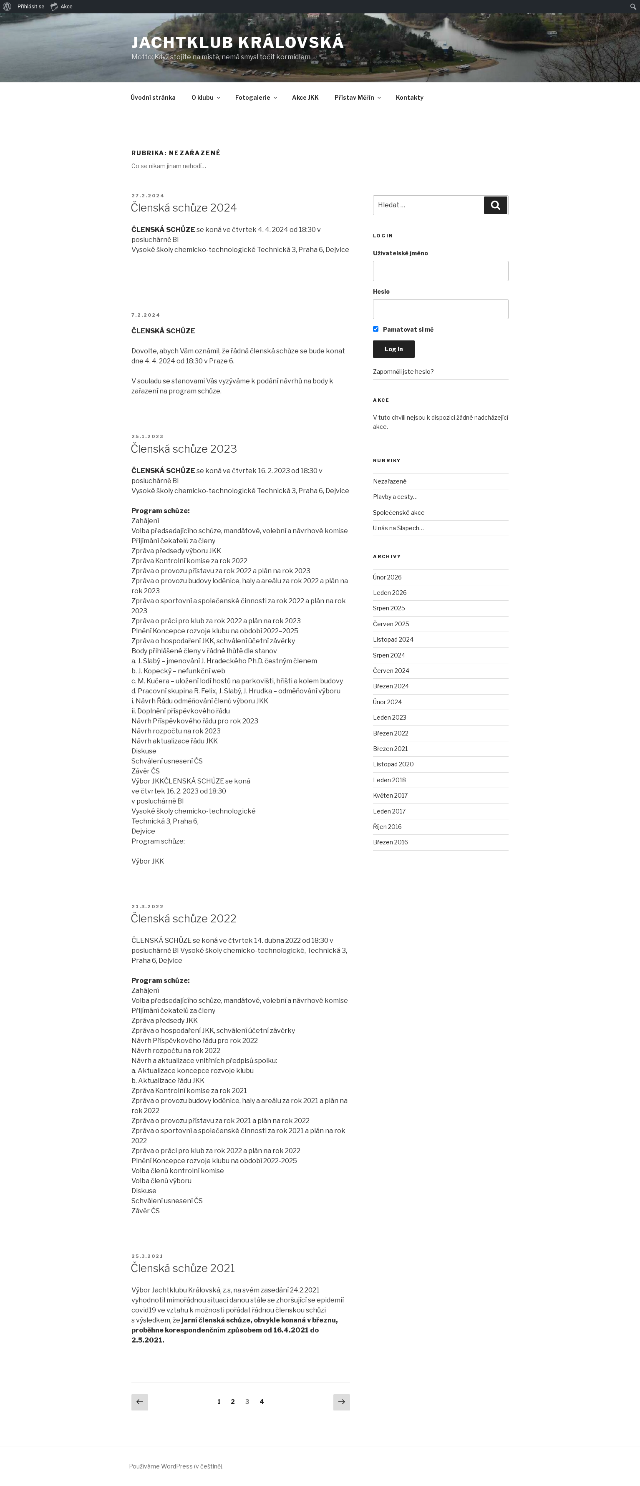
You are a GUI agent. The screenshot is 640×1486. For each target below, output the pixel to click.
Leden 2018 (389, 779)
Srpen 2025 (389, 608)
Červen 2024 (391, 670)
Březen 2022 (390, 733)
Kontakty (409, 97)
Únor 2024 (387, 701)
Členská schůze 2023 (184, 448)
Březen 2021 (390, 748)
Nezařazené (390, 481)
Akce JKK (305, 97)
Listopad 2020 (393, 764)
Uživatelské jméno (400, 253)
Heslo (381, 291)
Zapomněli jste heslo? (403, 371)
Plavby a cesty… (395, 496)
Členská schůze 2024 (184, 207)
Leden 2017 (389, 811)
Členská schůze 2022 (184, 918)
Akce (61, 6)
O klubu (206, 97)
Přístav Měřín (358, 97)
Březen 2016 (390, 842)
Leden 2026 (390, 592)
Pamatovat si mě (403, 329)
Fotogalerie (256, 97)
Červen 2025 (391, 623)
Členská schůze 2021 (183, 1268)
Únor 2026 (387, 577)
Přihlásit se (31, 6)
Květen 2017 (390, 795)
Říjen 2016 (387, 826)
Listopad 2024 (393, 639)
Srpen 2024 (389, 655)
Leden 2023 (389, 717)
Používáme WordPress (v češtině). (176, 1466)
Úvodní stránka (153, 97)
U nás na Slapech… (398, 527)
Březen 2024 (391, 686)
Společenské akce (399, 512)
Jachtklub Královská (238, 42)
